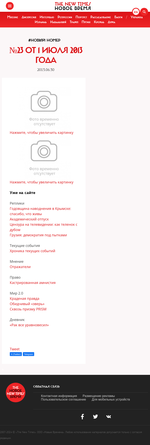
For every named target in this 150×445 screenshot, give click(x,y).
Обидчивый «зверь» (27, 303)
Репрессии (65, 17)
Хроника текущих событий (33, 250)
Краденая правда (25, 298)
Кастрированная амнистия (33, 282)
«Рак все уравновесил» (29, 325)
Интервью (47, 17)
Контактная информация (59, 396)
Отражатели (21, 266)
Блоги (118, 17)
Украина (137, 17)
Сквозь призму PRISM (28, 309)
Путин (86, 22)
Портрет (81, 17)
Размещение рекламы (99, 396)
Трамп (74, 22)
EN (136, 12)
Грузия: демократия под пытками (39, 235)
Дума (111, 22)
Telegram (28, 354)
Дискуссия (29, 17)
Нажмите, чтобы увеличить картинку (41, 132)
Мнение (12, 17)
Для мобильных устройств (111, 399)
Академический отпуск (30, 219)
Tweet (15, 349)
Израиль (41, 22)
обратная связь (46, 387)
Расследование (100, 17)
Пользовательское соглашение (63, 399)
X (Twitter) (16, 354)
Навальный (58, 22)
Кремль (99, 22)
